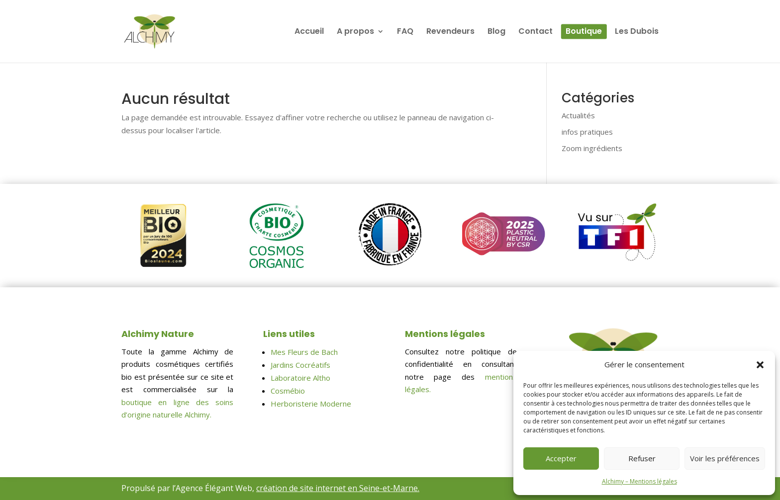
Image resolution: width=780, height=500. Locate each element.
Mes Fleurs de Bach (304, 352)
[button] (760, 365)
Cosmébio (288, 391)
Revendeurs (450, 32)
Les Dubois (637, 32)
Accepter (561, 458)
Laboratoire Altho (300, 378)
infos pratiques (587, 132)
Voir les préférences (725, 458)
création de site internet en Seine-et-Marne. (337, 488)
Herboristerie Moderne (311, 404)
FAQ (405, 32)
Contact (535, 32)
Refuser (642, 458)
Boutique (584, 32)
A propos (355, 32)
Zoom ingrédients (592, 148)
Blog (496, 32)
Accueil (309, 32)
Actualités (578, 115)
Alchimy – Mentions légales (639, 481)
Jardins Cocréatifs (300, 365)
